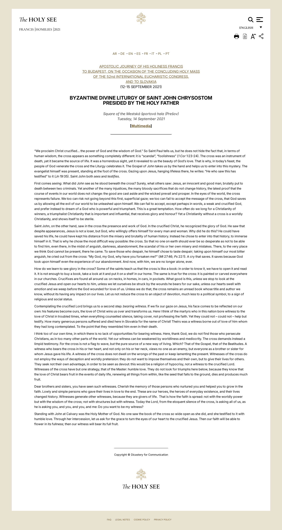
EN (130, 54)
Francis (26, 29)
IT (153, 54)
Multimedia (141, 126)
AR (115, 54)
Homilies (44, 29)
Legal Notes (122, 519)
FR (146, 54)
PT (167, 54)
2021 (57, 29)
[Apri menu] (259, 19)
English (248, 29)
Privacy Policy (162, 519)
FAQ (109, 519)
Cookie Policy (142, 519)
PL (160, 54)
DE (122, 54)
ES (138, 54)
